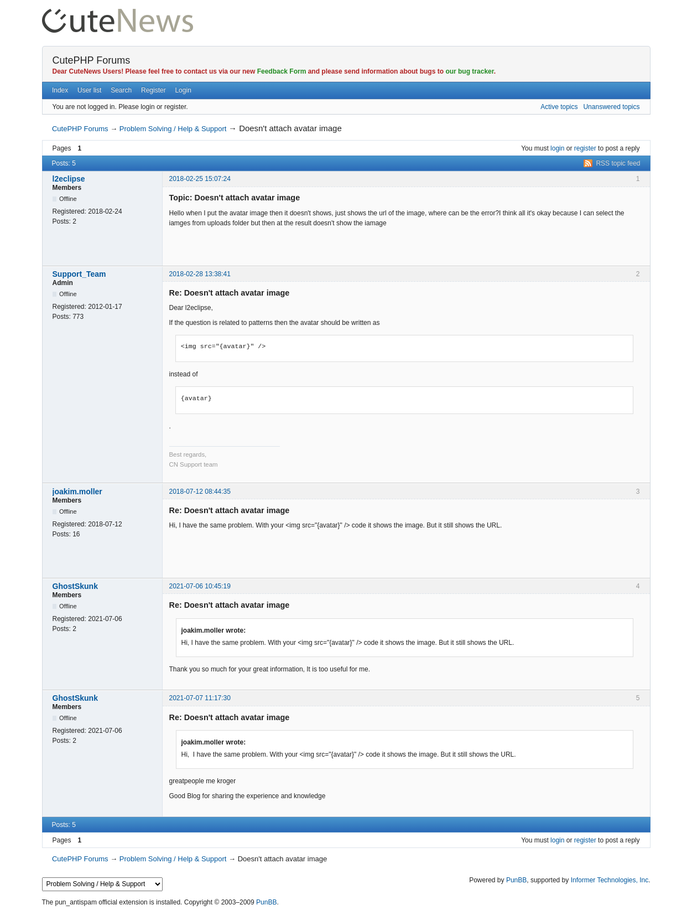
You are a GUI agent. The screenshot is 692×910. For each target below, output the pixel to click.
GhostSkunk (75, 586)
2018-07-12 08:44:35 (200, 491)
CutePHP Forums (92, 60)
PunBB (516, 880)
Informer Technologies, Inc (610, 880)
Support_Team (79, 274)
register (585, 148)
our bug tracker (469, 71)
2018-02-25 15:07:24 (200, 179)
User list (89, 90)
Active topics (558, 107)
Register (153, 90)
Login (183, 90)
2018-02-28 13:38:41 (200, 274)
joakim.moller (77, 491)
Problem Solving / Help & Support (173, 129)
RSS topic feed (618, 163)
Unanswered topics (611, 107)
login (557, 148)
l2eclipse (69, 178)
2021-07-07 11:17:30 (200, 698)
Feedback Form (281, 71)
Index (60, 90)
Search (121, 90)
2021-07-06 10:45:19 (200, 586)
